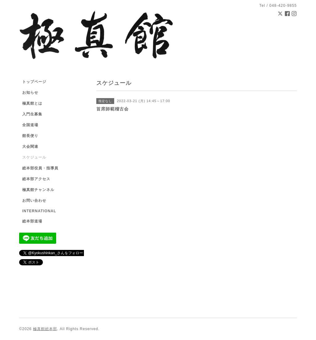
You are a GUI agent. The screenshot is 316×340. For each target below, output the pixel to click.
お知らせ (30, 92)
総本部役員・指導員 (40, 168)
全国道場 (30, 125)
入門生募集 (32, 114)
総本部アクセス (36, 179)
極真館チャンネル (38, 190)
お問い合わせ (34, 200)
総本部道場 (32, 221)
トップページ (34, 82)
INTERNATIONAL (39, 211)
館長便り (30, 136)
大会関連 (30, 146)
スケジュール (34, 157)
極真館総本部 (45, 329)
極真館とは (32, 103)
